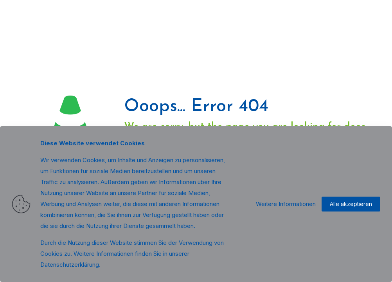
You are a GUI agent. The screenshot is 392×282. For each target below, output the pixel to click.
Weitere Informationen (286, 204)
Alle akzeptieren (351, 204)
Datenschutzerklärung (69, 264)
